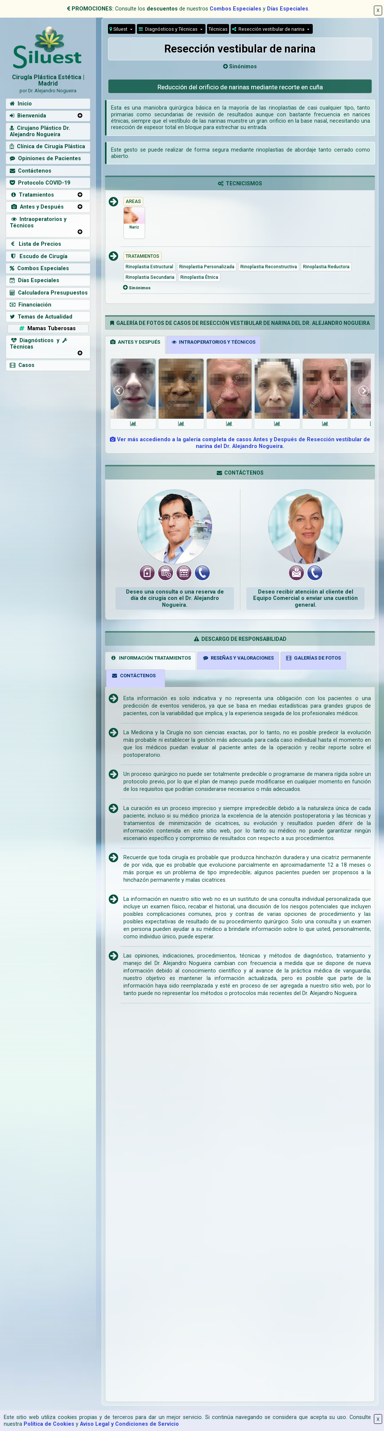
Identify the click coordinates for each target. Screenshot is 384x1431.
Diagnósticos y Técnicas (169, 29)
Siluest (119, 29)
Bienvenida (28, 116)
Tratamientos (32, 195)
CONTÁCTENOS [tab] (133, 675)
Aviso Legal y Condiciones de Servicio (129, 1424)
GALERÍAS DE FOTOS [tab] (313, 658)
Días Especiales (287, 9)
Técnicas (218, 29)
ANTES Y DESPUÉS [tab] (135, 342)
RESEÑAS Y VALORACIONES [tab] (238, 658)
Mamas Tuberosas (47, 328)
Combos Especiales (235, 9)
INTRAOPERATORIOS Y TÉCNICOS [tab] (213, 342)
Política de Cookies (49, 1424)
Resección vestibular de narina (269, 29)
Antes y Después (37, 207)
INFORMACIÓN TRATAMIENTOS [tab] (150, 658)
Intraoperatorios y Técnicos (38, 222)
